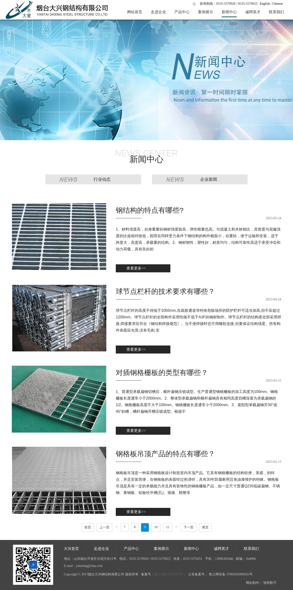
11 (167, 527)
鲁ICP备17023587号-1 (169, 574)
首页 (87, 527)
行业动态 (102, 179)
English (265, 3)
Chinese (277, 3)
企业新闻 (208, 179)
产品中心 (131, 549)
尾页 (205, 527)
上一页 (104, 527)
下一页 (189, 527)
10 (156, 527)
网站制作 (252, 583)
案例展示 (161, 549)
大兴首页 (71, 549)
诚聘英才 (221, 549)
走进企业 (101, 549)
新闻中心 (191, 549)
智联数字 (269, 583)
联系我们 (251, 549)
